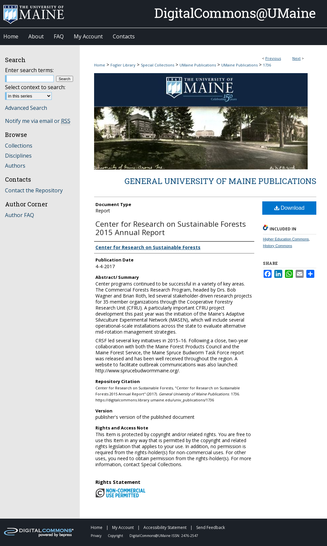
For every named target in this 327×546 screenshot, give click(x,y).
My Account (123, 527)
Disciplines (18, 155)
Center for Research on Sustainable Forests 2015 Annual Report (170, 228)
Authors (15, 165)
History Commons (277, 246)
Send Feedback (210, 527)
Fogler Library (122, 64)
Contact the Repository (34, 190)
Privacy (96, 535)
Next (296, 58)
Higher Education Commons (286, 239)
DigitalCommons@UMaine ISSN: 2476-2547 (163, 535)
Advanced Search (26, 108)
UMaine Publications (198, 64)
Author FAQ (19, 215)
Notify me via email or (37, 121)
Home (99, 64)
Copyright (116, 535)
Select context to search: (35, 87)
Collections (18, 145)
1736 (267, 64)
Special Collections (157, 64)
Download (289, 208)
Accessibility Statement (165, 527)
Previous (273, 58)
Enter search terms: (29, 70)
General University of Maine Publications (220, 181)
